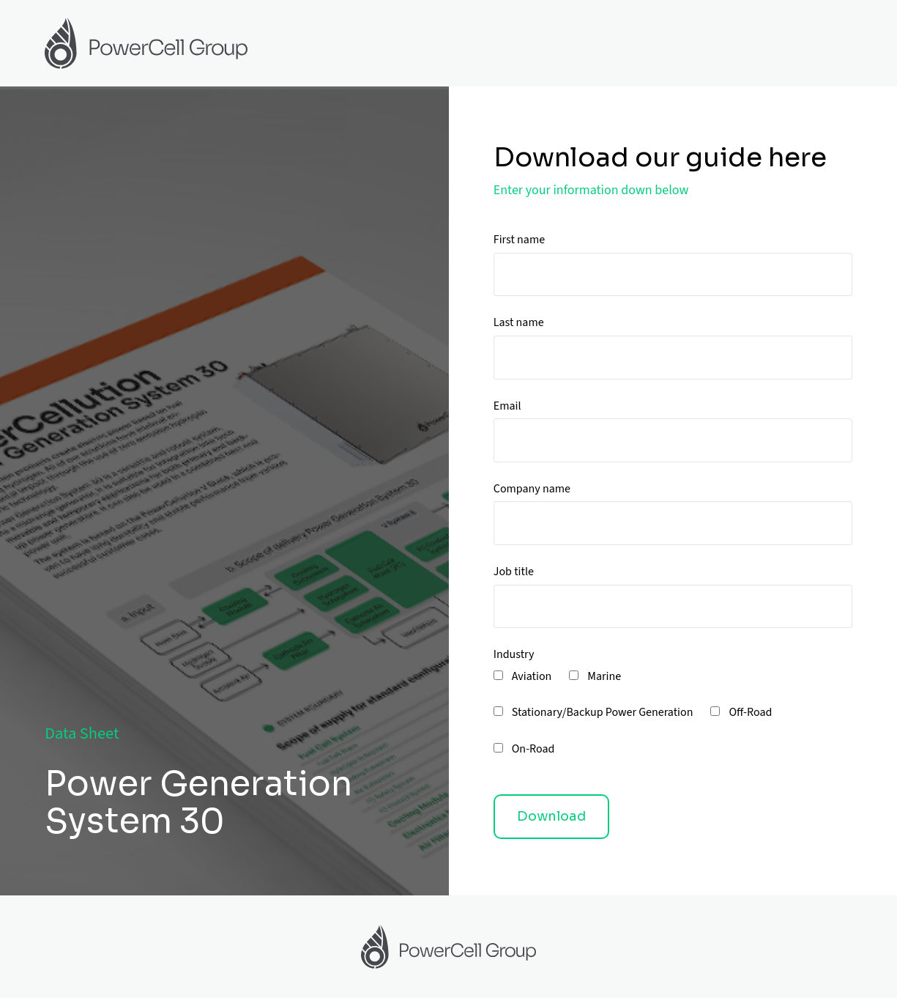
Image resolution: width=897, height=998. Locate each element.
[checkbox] (673, 722)
